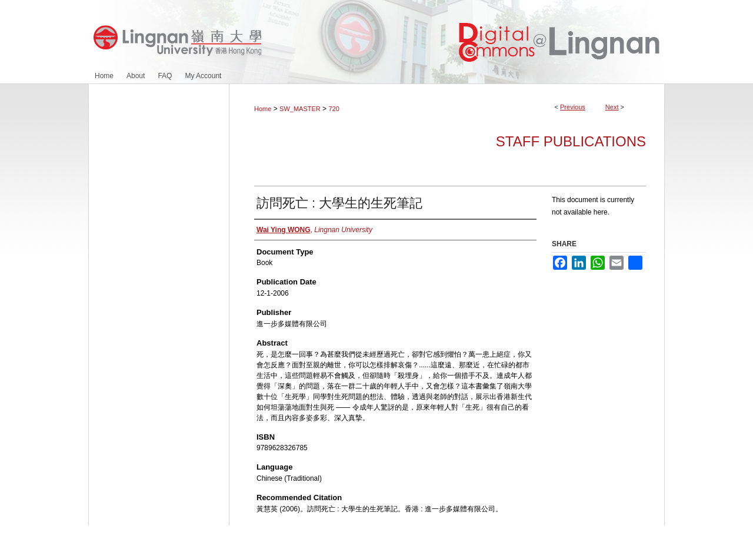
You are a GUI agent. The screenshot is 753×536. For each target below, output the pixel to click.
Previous (572, 106)
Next (612, 106)
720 (333, 108)
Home (262, 108)
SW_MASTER (300, 108)
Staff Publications (571, 141)
